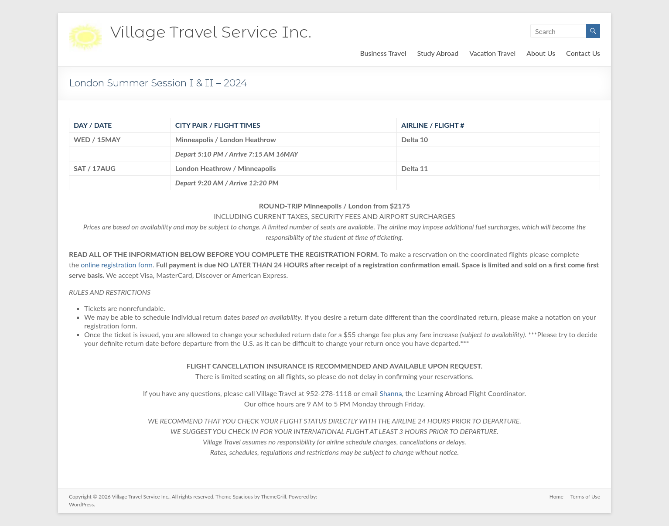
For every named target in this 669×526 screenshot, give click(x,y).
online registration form (117, 264)
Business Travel (383, 53)
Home (556, 496)
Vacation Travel (492, 53)
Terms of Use (585, 496)
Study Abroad (438, 53)
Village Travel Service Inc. (210, 31)
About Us (540, 53)
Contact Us (583, 53)
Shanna (390, 393)
